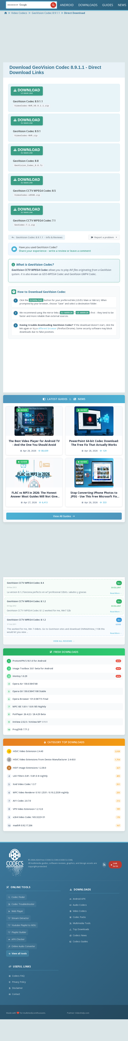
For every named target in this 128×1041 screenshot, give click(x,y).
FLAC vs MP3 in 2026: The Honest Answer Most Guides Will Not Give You (34, 501)
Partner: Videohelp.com (78, 1031)
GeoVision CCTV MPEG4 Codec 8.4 (25, 589)
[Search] (31, 5)
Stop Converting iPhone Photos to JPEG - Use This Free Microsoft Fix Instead (93, 501)
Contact (14, 1012)
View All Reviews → (64, 649)
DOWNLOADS (88, 5)
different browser (60, 334)
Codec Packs (77, 935)
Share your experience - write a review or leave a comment (55, 254)
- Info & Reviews (36, 240)
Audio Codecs (78, 923)
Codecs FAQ (17, 993)
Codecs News (78, 953)
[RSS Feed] (104, 883)
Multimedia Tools (79, 941)
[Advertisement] (64, 39)
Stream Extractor (18, 936)
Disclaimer (16, 1006)
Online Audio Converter (21, 964)
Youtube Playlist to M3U (22, 943)
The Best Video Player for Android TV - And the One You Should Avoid (34, 449)
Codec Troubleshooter (21, 922)
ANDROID (67, 5)
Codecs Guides (78, 959)
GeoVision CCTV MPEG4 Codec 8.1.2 (26, 608)
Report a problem (104, 240)
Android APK (77, 916)
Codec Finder (16, 915)
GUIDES (107, 5)
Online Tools (18, 905)
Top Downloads (79, 947)
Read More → (115, 600)
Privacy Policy (17, 1000)
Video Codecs (78, 929)
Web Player (15, 929)
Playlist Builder (17, 950)
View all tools (17, 971)
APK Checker (16, 957)
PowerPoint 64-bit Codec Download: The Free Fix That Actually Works (94, 449)
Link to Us (114, 883)
